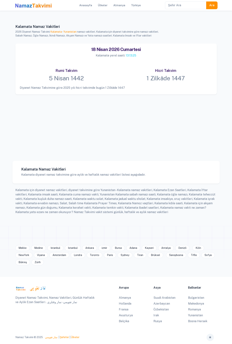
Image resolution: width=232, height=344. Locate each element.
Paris (110, 255)
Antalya (166, 247)
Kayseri (149, 247)
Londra (78, 255)
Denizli (182, 247)
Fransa (123, 309)
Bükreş (22, 262)
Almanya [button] (119, 5)
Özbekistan (161, 309)
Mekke (22, 247)
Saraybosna (176, 255)
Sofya (208, 255)
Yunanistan (70, 31)
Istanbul (55, 247)
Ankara (89, 247)
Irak (156, 315)
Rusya (157, 321)
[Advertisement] (116, 125)
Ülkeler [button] (102, 5)
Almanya (125, 297)
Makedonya (196, 303)
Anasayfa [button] (85, 5)
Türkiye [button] (136, 5)
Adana (133, 247)
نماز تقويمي (50, 337)
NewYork (23, 255)
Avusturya (126, 315)
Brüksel (155, 255)
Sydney (125, 255)
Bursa (118, 247)
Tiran (140, 255)
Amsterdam (59, 255)
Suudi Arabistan (164, 297)
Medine (38, 247)
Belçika (124, 321)
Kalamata (56, 31)
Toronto (94, 255)
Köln (198, 247)
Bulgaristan (196, 297)
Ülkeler (75, 337)
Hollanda (125, 303)
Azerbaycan (161, 303)
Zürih (38, 262)
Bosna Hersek (197, 321)
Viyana (41, 255)
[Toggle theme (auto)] (210, 337)
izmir (104, 247)
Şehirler (64, 337)
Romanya (194, 309)
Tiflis (194, 255)
